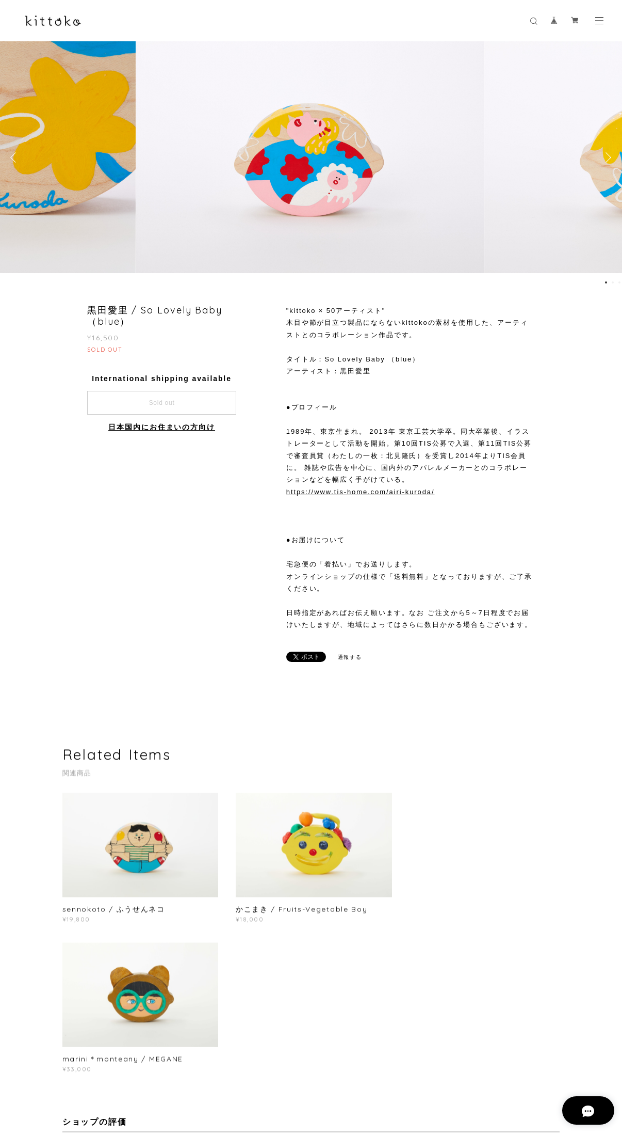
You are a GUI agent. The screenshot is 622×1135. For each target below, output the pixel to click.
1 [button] (606, 282)
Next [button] (606, 157)
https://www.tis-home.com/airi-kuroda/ (360, 492)
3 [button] (619, 282)
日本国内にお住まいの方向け (161, 427)
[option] (311, 157)
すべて (94, 994)
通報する (350, 657)
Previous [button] (15, 157)
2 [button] (613, 282)
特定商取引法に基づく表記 (233, 1080)
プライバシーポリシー (154, 1080)
